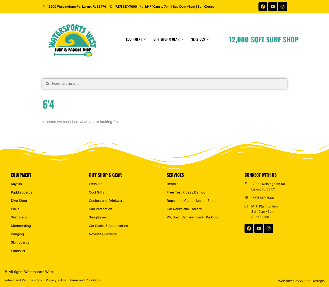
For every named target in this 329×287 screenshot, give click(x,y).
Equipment (150, 39)
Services (214, 39)
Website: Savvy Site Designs (301, 281)
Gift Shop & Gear (183, 39)
